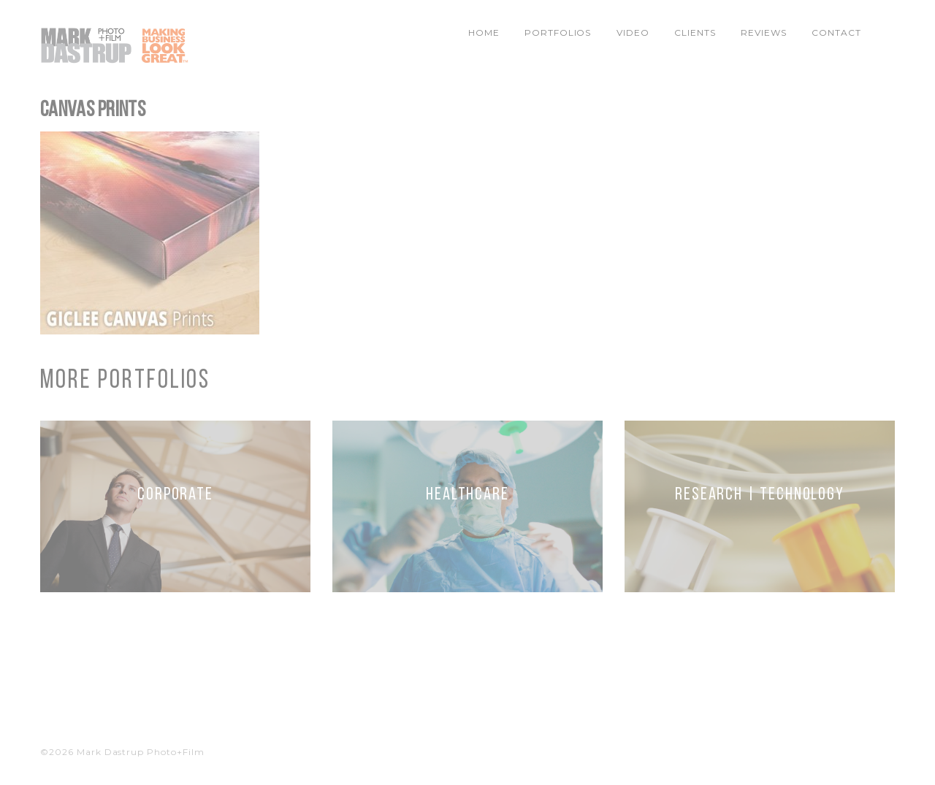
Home (484, 32)
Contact (836, 32)
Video (633, 32)
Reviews (764, 32)
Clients (695, 32)
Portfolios (558, 32)
